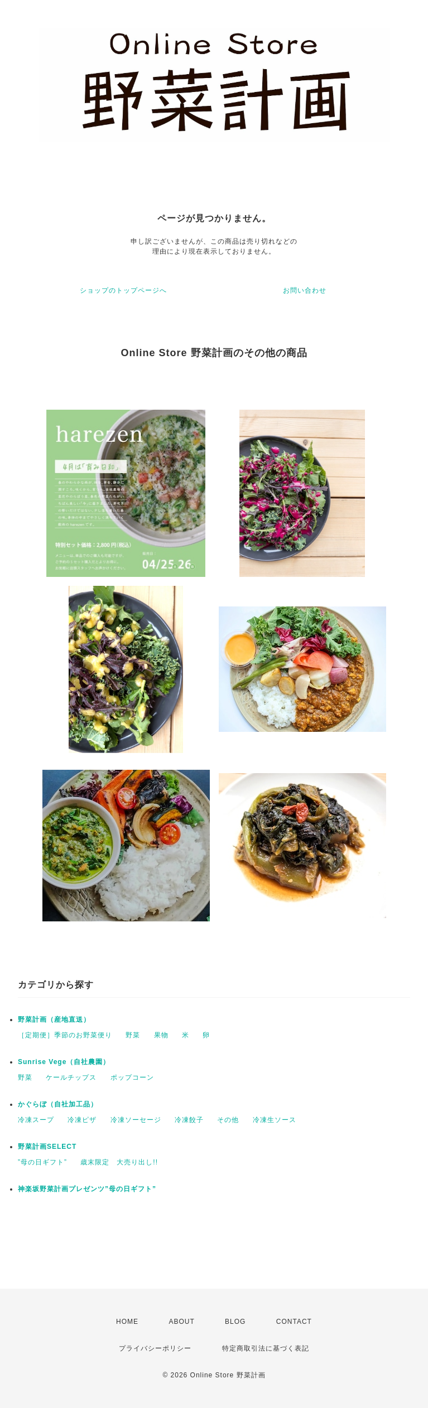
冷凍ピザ (82, 1120)
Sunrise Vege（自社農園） (64, 1062)
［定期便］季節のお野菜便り (65, 1035)
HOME (127, 1322)
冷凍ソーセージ (135, 1120)
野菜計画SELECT (47, 1146)
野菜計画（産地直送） (54, 1019)
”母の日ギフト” (42, 1162)
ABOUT (181, 1322)
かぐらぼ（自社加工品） (58, 1104)
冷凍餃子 (189, 1120)
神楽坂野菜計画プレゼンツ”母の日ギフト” (87, 1189)
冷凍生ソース (274, 1120)
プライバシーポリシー (155, 1348)
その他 (228, 1120)
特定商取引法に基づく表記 (265, 1348)
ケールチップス (71, 1077)
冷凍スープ (36, 1120)
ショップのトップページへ (123, 290)
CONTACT (294, 1322)
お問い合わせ (304, 290)
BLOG (235, 1322)
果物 (161, 1035)
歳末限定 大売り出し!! (119, 1162)
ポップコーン (132, 1077)
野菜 (133, 1035)
